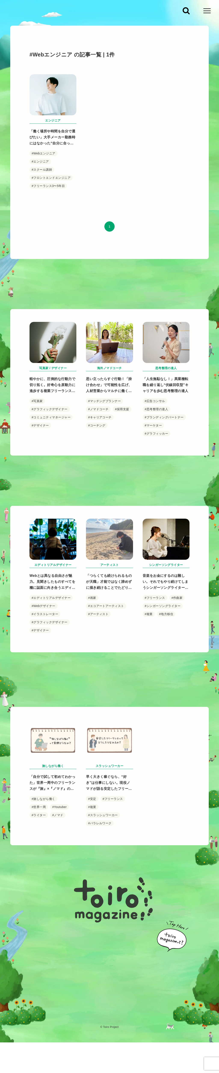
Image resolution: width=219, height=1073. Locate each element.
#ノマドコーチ (98, 434)
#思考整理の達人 (156, 434)
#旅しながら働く (43, 838)
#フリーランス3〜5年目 (48, 186)
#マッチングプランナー (104, 426)
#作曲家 (177, 649)
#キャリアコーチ (100, 442)
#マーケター (153, 450)
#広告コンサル (155, 426)
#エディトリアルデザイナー (51, 649)
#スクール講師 (42, 169)
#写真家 (37, 426)
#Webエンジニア (43, 153)
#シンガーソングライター (163, 657)
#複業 (149, 665)
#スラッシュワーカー (103, 855)
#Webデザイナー (43, 657)
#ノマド (57, 855)
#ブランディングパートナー (164, 442)
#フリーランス (155, 649)
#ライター (39, 855)
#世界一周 (39, 846)
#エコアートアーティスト (106, 657)
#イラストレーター (45, 665)
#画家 (92, 649)
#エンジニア (40, 161)
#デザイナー (40, 450)
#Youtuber (59, 846)
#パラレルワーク (100, 863)
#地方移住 (166, 665)
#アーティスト (98, 665)
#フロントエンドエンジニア (51, 177)
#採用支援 (122, 434)
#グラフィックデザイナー (50, 434)
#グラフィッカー (156, 458)
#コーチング (96, 450)
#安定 (92, 838)
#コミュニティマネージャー (51, 442)
